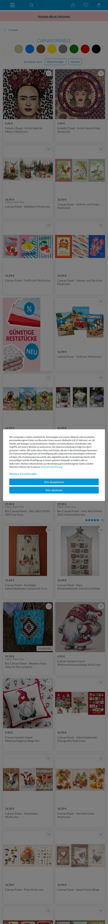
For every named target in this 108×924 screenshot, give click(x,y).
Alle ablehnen (54, 490)
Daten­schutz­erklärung (51, 467)
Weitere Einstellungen (23, 473)
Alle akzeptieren (54, 482)
